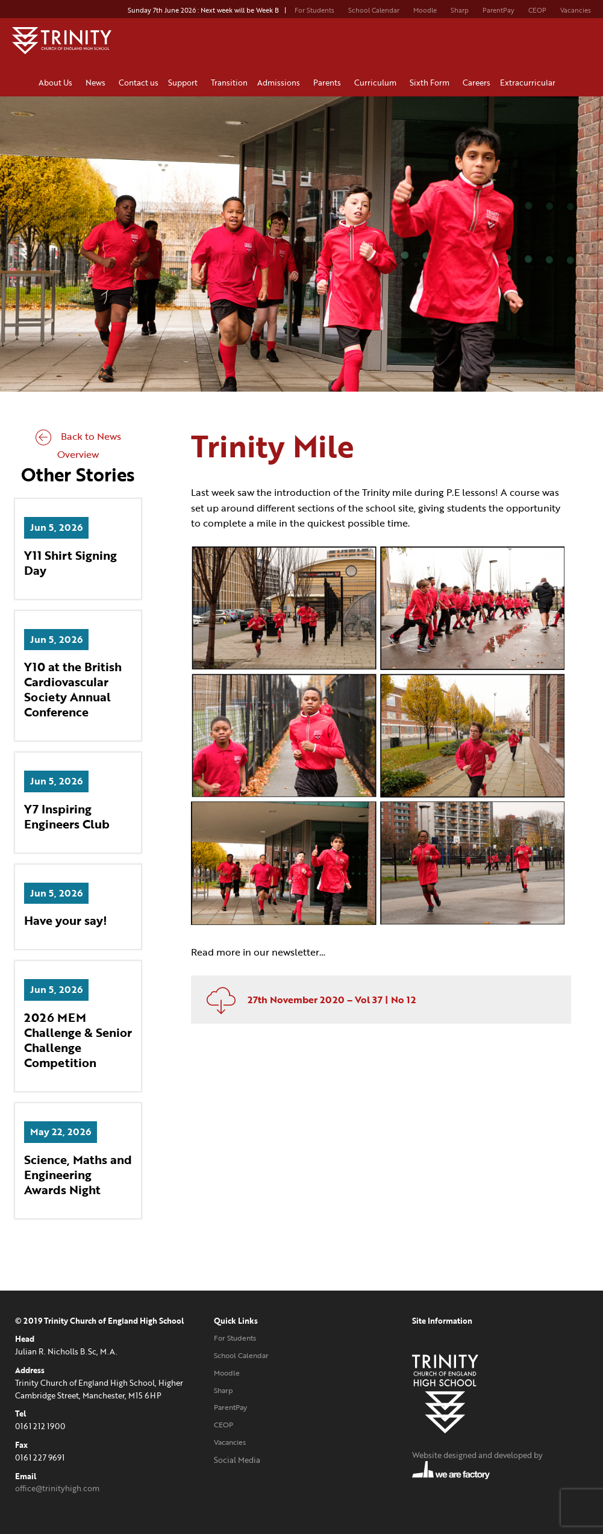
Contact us (138, 83)
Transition (229, 83)
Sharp (460, 10)
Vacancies (575, 10)
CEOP (537, 10)
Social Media (237, 1460)
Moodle (425, 10)
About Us (57, 83)
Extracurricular (529, 83)
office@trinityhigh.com (57, 1488)
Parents (329, 83)
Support (184, 83)
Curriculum (377, 83)
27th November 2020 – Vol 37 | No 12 (306, 999)
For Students (314, 10)
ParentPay (498, 10)
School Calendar (373, 10)
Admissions (280, 83)
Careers (476, 83)
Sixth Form (431, 83)
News (97, 83)
